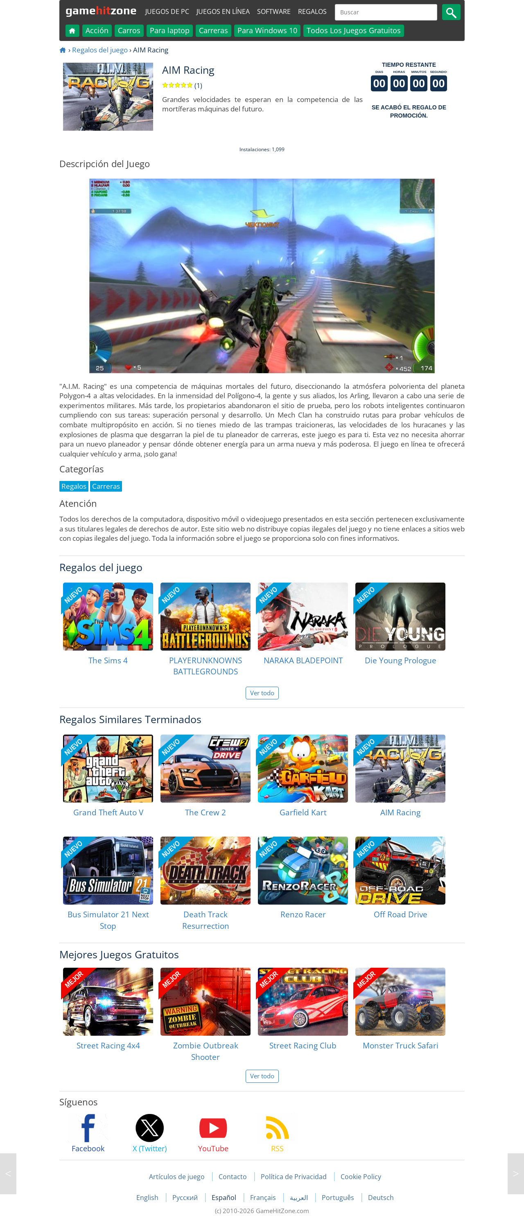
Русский (185, 1197)
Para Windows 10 (267, 30)
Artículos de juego (177, 1176)
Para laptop (170, 30)
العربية (299, 1197)
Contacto (233, 1176)
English (148, 1197)
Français (264, 1197)
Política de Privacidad (294, 1176)
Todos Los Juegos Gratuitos (354, 30)
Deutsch (381, 1197)
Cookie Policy (361, 1176)
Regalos (312, 11)
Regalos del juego (100, 49)
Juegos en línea (223, 11)
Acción (97, 30)
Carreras (213, 30)
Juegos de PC (167, 11)
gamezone (101, 10)
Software (274, 11)
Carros (129, 30)
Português (339, 1197)
